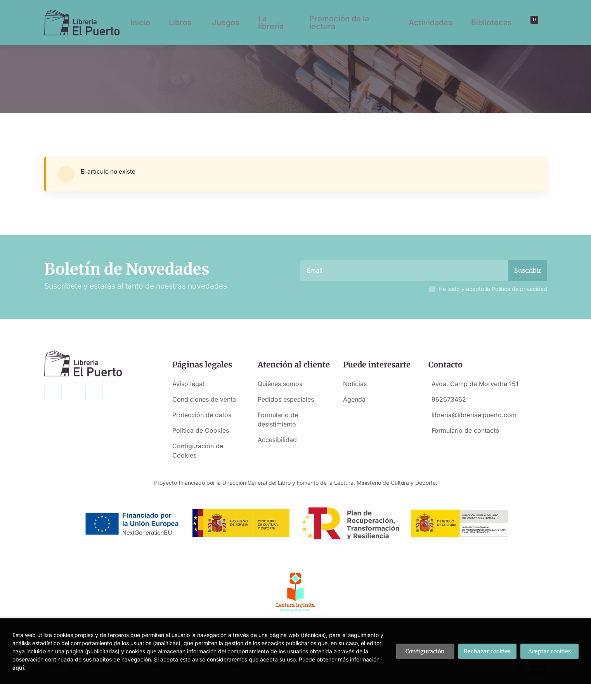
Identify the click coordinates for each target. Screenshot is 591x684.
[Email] (405, 270)
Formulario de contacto (465, 430)
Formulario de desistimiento (278, 419)
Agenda (354, 399)
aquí (18, 667)
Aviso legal (188, 384)
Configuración (425, 651)
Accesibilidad (277, 440)
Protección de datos (201, 415)
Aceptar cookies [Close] (549, 651)
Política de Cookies (200, 430)
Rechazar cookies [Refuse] (487, 651)
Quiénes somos (280, 384)
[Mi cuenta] (538, 22)
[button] (532, 22)
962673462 (449, 399)
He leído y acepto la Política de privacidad (492, 288)
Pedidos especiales (286, 399)
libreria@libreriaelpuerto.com (474, 415)
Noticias (355, 384)
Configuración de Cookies (197, 450)
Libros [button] (180, 22)
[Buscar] (525, 22)
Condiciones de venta (204, 399)
